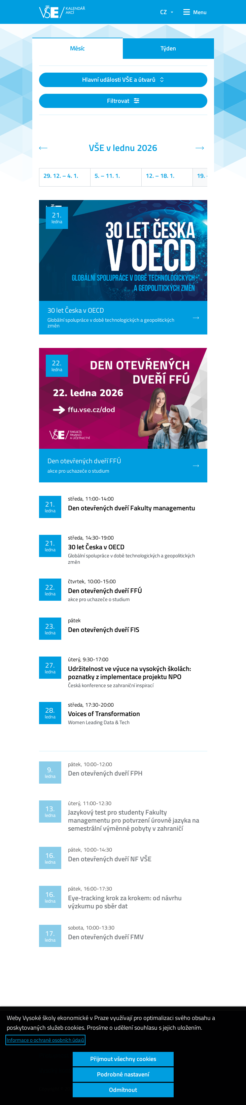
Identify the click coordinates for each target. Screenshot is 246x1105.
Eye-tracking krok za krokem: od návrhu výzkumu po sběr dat (125, 902)
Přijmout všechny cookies (123, 1058)
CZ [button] (163, 11)
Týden (168, 48)
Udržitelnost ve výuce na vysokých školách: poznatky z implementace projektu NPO (129, 672)
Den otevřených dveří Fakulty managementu (131, 508)
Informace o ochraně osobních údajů (45, 1040)
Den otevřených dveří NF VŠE (109, 859)
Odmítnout (123, 1089)
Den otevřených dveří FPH (105, 773)
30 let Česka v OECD (96, 547)
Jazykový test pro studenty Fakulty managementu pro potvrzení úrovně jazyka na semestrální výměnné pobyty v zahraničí (133, 820)
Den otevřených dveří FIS (103, 629)
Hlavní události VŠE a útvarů (119, 79)
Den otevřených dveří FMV (106, 937)
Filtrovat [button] (123, 100)
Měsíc (77, 48)
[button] (193, 12)
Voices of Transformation (104, 713)
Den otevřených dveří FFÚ (105, 590)
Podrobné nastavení (123, 1074)
